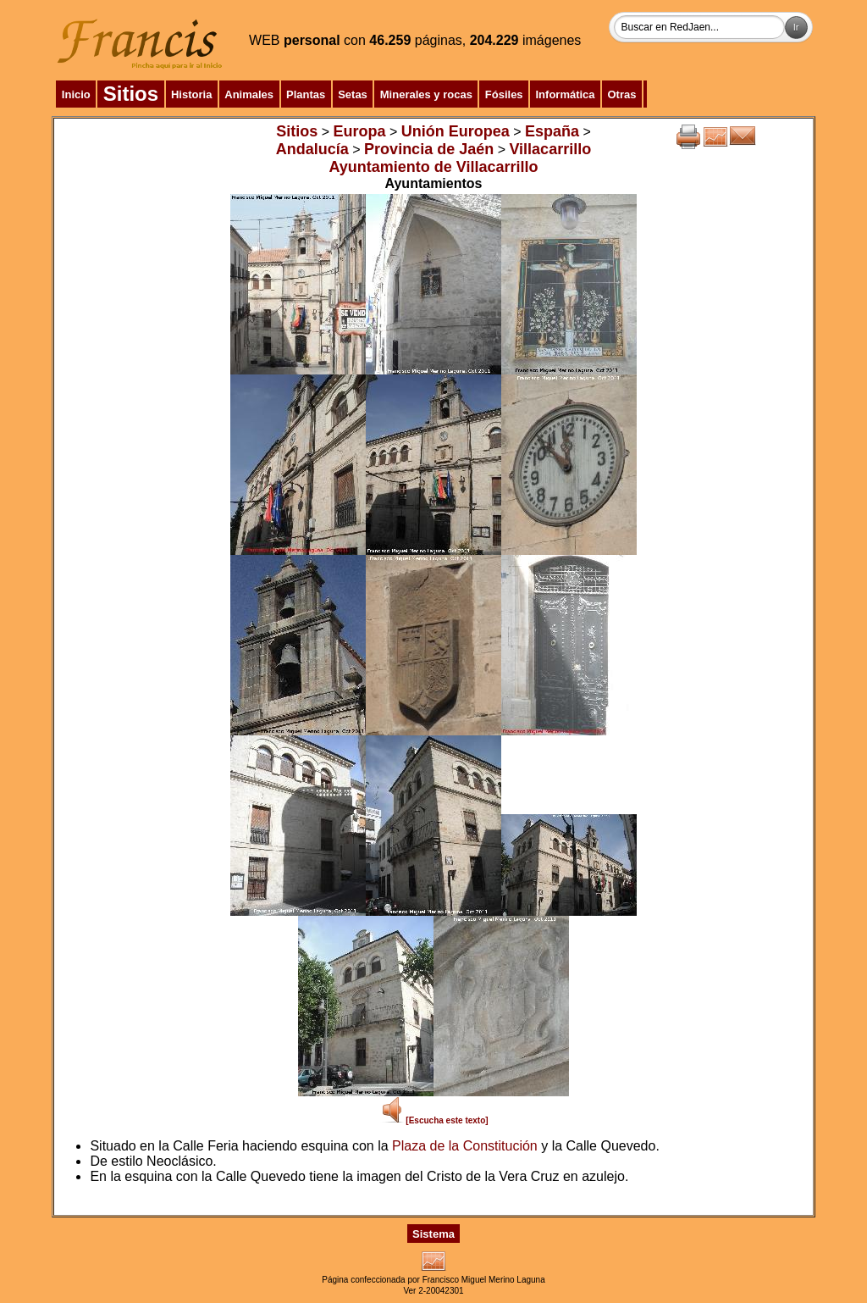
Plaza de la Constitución (465, 1146)
